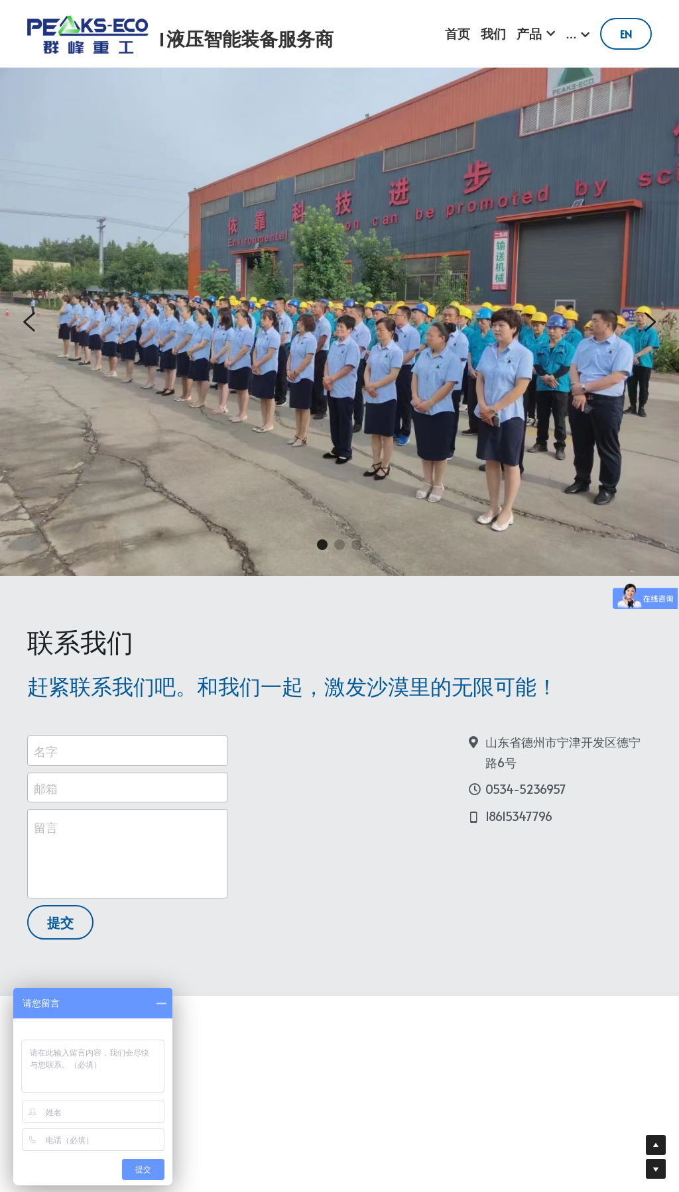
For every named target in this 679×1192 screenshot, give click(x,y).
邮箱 (46, 794)
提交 (60, 929)
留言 (46, 834)
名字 (46, 757)
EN (626, 34)
